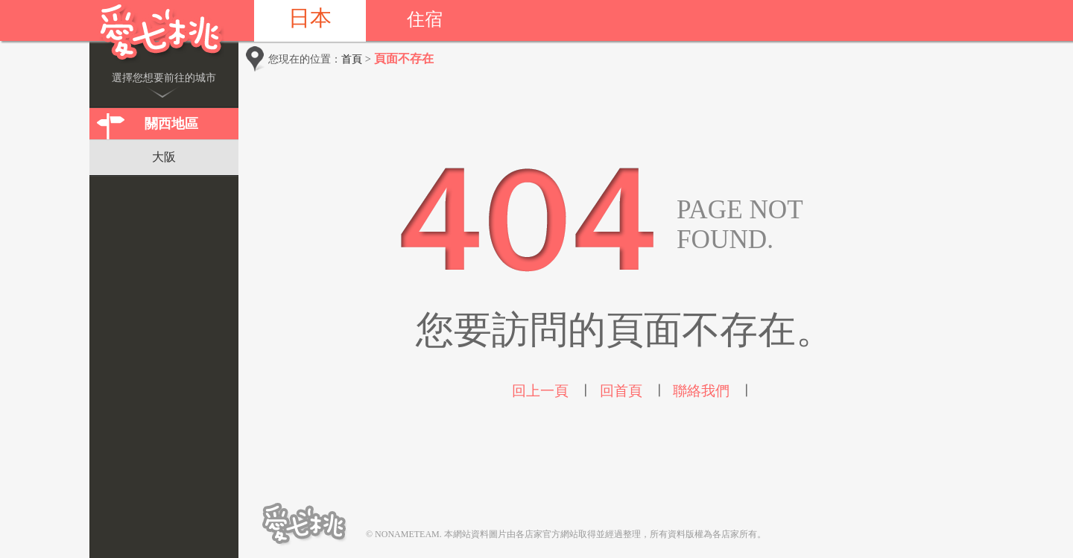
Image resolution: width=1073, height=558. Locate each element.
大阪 (164, 156)
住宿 (425, 19)
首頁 (351, 59)
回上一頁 (540, 391)
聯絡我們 (701, 391)
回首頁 (621, 391)
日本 (310, 18)
